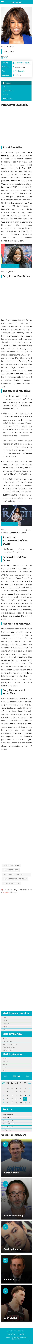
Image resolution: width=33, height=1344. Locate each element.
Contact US (21, 1334)
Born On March (7, 1118)
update (6, 892)
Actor (4, 1017)
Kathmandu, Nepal (9, 1047)
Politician (5, 1030)
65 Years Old (20, 71)
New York (6, 1038)
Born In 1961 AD (8, 1121)
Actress (5, 1027)
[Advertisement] (16, 126)
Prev (5, 1076)
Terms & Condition (19, 1331)
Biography (7, 83)
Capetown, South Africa (10, 1044)
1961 (27, 63)
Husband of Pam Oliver (11, 883)
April (4, 1068)
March (18, 63)
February (5, 1061)
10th (22, 63)
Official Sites (7, 99)
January (5, 1058)
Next (27, 1076)
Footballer (6, 1024)
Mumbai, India (7, 1041)
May (4, 1071)
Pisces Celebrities (8, 1127)
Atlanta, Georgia (8, 1050)
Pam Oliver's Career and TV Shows (15, 879)
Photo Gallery (8, 91)
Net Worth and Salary (11, 865)
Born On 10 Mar (8, 1115)
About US (9, 1331)
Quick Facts (7, 87)
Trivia (5, 95)
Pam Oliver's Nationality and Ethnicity (13, 875)
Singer (5, 1021)
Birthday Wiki (16, 2)
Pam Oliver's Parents (11, 870)
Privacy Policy (11, 1334)
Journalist (4, 56)
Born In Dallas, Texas (9, 1124)
